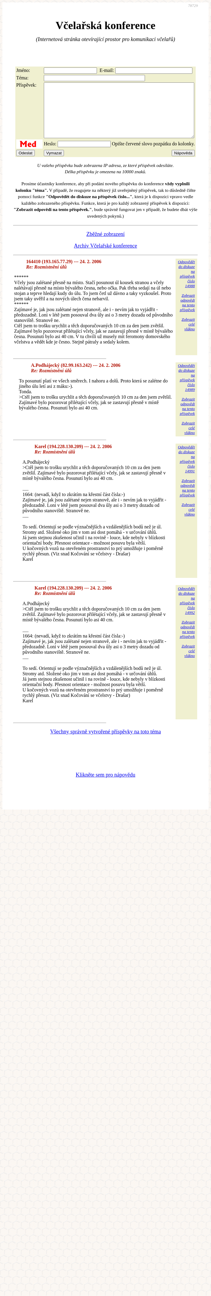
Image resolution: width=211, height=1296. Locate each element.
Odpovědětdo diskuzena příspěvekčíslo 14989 (186, 388)
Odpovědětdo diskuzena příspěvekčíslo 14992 (186, 611)
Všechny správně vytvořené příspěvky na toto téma (105, 742)
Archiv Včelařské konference (105, 257)
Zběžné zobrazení (105, 245)
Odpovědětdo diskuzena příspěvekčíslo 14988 (186, 284)
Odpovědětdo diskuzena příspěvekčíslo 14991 (186, 470)
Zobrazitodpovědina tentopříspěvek (187, 313)
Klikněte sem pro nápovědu (105, 786)
